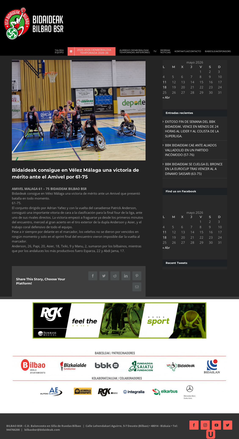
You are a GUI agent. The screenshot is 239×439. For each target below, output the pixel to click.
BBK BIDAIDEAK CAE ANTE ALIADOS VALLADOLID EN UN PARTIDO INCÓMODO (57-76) (189, 150)
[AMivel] (78, 110)
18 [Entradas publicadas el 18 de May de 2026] (163, 87)
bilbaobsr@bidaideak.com (42, 429)
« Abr (165, 97)
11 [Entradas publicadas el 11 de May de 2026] (163, 82)
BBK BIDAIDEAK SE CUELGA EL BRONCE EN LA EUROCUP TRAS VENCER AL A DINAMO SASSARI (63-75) (192, 169)
